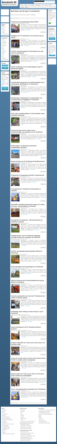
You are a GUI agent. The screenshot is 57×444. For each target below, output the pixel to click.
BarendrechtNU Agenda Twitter (25, 437)
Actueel (3, 411)
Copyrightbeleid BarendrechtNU (44, 412)
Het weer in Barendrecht (6, 418)
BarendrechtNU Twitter (24, 431)
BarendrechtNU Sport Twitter (25, 440)
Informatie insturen (5, 68)
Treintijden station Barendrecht (7, 419)
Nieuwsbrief (22, 411)
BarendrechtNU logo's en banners (44, 411)
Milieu (3, 49)
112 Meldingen (4, 414)
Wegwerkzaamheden (5, 59)
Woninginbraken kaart (6, 428)
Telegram (3, 29)
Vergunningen (4, 429)
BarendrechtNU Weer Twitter (25, 434)
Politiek (3, 53)
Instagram (3, 32)
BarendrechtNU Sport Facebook (26, 428)
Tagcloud (3, 432)
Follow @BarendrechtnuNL (50, 1)
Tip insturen (41, 418)
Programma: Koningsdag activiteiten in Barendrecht (27, 175)
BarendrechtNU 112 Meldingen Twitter (27, 433)
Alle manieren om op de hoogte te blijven (27, 421)
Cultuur (3, 46)
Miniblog (3, 415)
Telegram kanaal (23, 418)
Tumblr (21, 419)
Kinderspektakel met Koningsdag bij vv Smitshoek (27, 266)
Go (49, 23)
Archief (52, 55)
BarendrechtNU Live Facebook (25, 425)
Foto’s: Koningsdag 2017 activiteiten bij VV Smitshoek (28, 389)
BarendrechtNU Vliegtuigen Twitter (26, 438)
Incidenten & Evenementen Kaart (5, 88)
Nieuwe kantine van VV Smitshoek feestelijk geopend (28, 161)
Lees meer (43, 47)
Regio (3, 55)
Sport (3, 56)
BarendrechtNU (4, 45)
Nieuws (3, 412)
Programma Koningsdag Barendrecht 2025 (24, 22)
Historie (3, 48)
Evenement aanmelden (43, 421)
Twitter (3, 28)
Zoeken (22, 7)
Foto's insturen (5, 65)
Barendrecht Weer (52, 38)
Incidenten (3, 39)
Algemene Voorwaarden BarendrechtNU (46, 414)
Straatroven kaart (5, 425)
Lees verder (27, 45)
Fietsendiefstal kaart (5, 426)
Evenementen (4, 41)
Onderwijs (3, 52)
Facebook (3, 31)
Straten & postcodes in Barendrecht (8, 433)
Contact (26, 7)
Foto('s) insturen (41, 420)
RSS (21, 412)
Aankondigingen (4, 42)
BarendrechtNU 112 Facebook (25, 427)
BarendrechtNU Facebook (25, 424)
